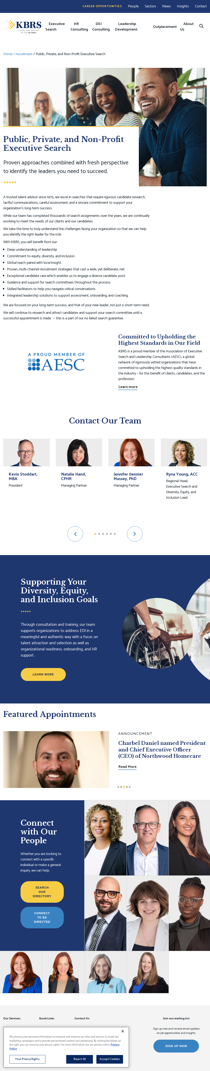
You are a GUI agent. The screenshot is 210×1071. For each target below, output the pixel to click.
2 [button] (99, 534)
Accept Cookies (110, 1059)
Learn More (43, 674)
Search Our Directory (42, 892)
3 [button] (103, 534)
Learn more (128, 387)
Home (8, 54)
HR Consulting (79, 27)
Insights (183, 6)
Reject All (80, 1059)
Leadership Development (126, 27)
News (166, 6)
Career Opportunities (102, 6)
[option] (26, 479)
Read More (127, 760)
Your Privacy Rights (27, 1059)
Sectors (150, 6)
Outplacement (165, 27)
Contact (201, 6)
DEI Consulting (101, 27)
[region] (66, 1047)
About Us (187, 27)
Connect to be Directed (42, 917)
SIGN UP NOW (176, 1046)
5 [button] (111, 534)
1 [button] (95, 534)
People (133, 6)
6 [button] (115, 534)
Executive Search (55, 27)
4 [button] (107, 534)
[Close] (122, 1031)
